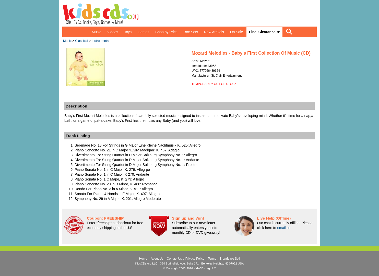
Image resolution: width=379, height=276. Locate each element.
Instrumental (100, 41)
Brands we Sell (230, 258)
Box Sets (191, 32)
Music (96, 32)
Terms (212, 258)
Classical (81, 41)
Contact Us (174, 258)
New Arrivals (214, 32)
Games (143, 32)
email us (283, 228)
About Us (157, 258)
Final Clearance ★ (264, 32)
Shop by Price (166, 32)
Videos (112, 32)
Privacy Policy (194, 258)
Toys (128, 32)
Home (143, 258)
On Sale (236, 32)
